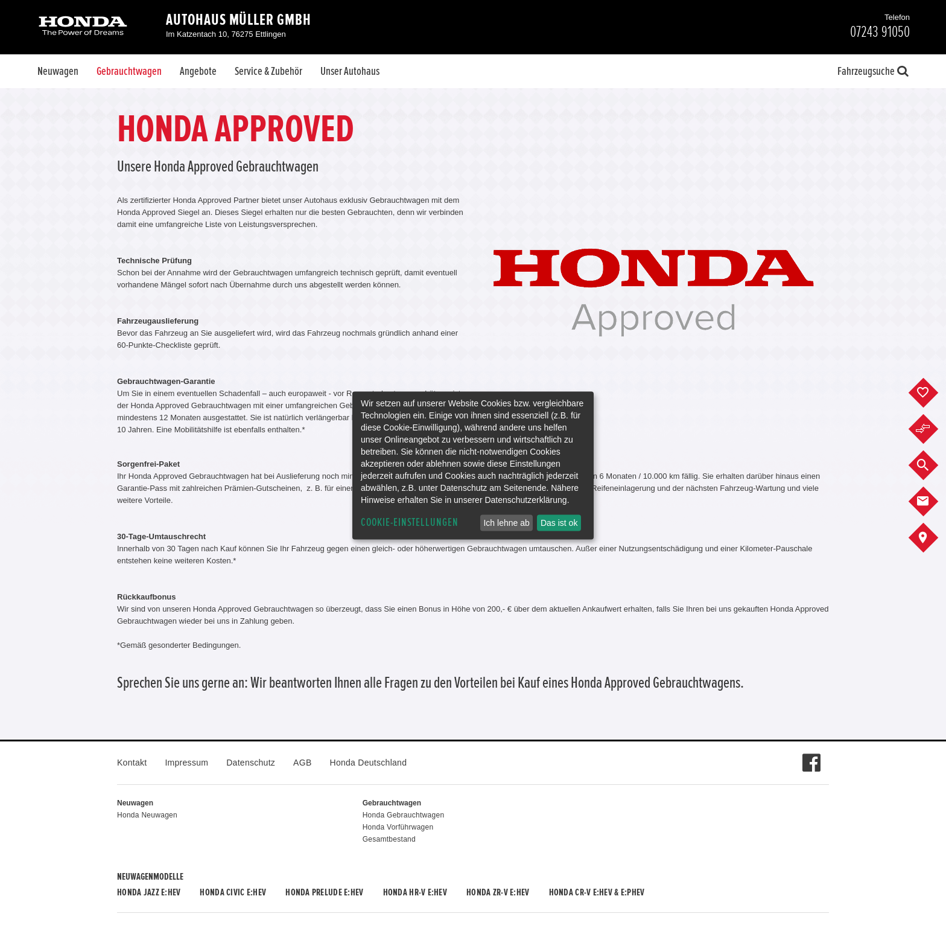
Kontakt (132, 762)
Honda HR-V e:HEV (415, 892)
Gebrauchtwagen (129, 71)
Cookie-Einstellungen (410, 522)
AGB (302, 762)
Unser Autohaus (349, 71)
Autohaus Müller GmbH (238, 20)
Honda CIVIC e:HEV (233, 892)
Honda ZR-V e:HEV (497, 892)
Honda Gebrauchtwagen (404, 815)
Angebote (198, 71)
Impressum (186, 762)
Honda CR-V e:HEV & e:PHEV (597, 892)
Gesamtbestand (389, 839)
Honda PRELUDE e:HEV (324, 892)
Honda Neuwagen (147, 815)
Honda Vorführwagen (398, 827)
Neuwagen (57, 71)
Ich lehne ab (506, 523)
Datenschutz (250, 762)
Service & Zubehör (268, 71)
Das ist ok (559, 523)
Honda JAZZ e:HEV (148, 892)
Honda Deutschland (368, 762)
